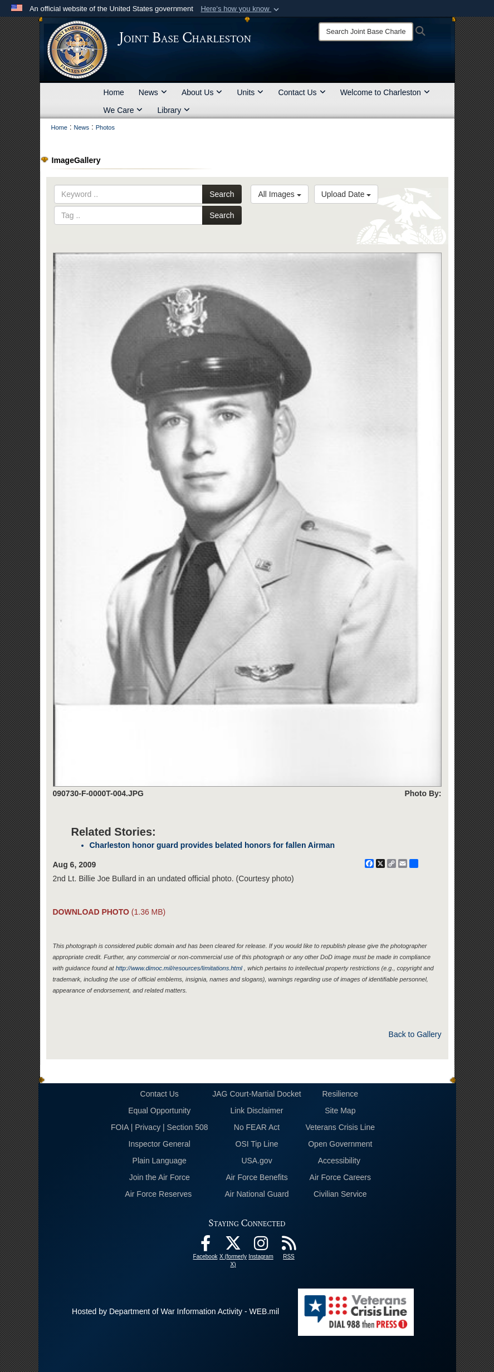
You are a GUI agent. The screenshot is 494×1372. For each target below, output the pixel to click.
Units (250, 92)
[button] (240, 8)
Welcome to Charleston (385, 92)
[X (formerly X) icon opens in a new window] (233, 1246)
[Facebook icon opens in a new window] (205, 1246)
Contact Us (301, 92)
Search (221, 194)
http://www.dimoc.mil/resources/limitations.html (179, 968)
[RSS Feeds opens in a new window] (289, 1246)
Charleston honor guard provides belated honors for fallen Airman (212, 845)
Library (173, 110)
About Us (202, 92)
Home (114, 92)
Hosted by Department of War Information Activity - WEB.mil (175, 1311)
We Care (123, 110)
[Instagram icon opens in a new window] (261, 1246)
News (153, 92)
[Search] (366, 31)
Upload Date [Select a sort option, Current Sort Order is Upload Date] (346, 194)
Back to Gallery (415, 1034)
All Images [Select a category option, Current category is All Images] (279, 194)
